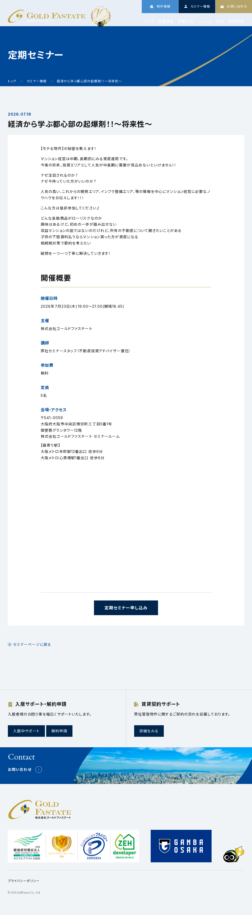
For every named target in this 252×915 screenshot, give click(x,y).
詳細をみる (149, 731)
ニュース (205, 21)
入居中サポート (26, 731)
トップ (149, 21)
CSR (220, 21)
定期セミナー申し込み (126, 607)
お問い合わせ (20, 769)
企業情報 (166, 21)
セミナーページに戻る (32, 644)
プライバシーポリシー (24, 881)
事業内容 (185, 21)
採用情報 (236, 21)
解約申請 (59, 731)
